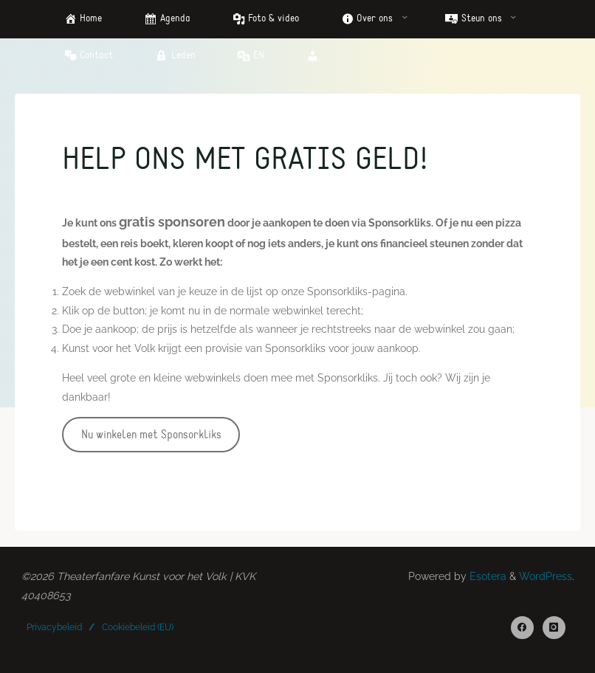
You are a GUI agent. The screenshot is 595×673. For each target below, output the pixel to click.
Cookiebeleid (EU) (137, 627)
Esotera (486, 576)
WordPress (545, 576)
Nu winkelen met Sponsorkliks (150, 434)
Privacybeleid (54, 627)
